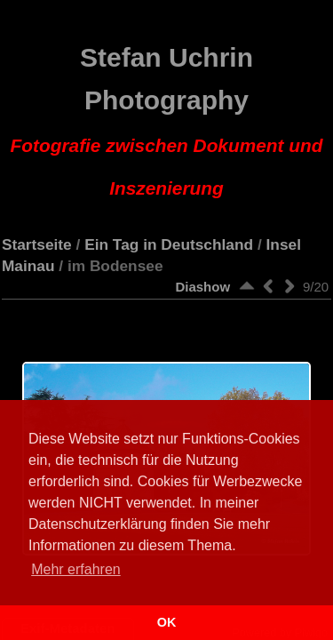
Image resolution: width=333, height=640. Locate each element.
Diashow (202, 286)
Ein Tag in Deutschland (168, 244)
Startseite (37, 244)
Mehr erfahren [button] (76, 569)
